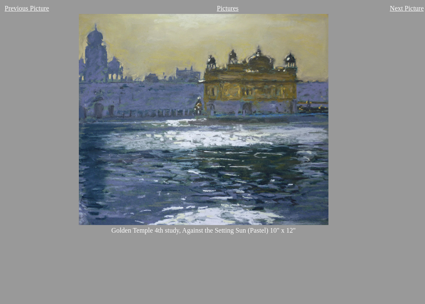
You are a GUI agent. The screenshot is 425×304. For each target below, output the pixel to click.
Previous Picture (27, 8)
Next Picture (407, 8)
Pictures (228, 8)
